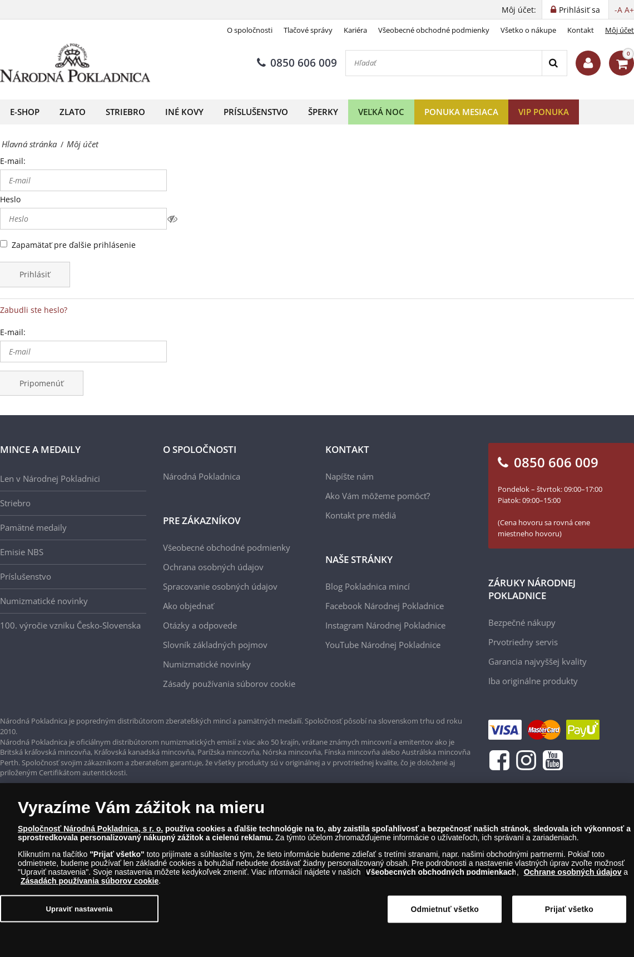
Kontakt (580, 30)
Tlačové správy (308, 30)
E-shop (24, 111)
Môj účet (619, 30)
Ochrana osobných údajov (213, 566)
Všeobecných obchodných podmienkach (441, 877)
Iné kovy (184, 111)
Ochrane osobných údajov (573, 877)
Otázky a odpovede (200, 625)
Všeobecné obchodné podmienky (433, 30)
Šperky (323, 111)
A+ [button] (629, 9)
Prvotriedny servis (523, 641)
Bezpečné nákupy (522, 622)
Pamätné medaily (33, 527)
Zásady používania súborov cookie (229, 683)
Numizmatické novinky (44, 600)
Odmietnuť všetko (445, 914)
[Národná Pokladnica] (75, 63)
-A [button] (618, 9)
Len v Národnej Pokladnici (50, 478)
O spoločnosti (250, 30)
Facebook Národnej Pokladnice (384, 605)
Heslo (10, 199)
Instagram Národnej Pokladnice (385, 625)
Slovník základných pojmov (215, 644)
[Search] (554, 63)
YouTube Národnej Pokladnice (382, 644)
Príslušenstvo (256, 111)
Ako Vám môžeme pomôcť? (377, 495)
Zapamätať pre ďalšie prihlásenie (74, 245)
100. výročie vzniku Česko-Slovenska (70, 625)
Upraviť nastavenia (79, 914)
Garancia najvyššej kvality (537, 661)
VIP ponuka (543, 111)
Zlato (73, 111)
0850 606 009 (297, 63)
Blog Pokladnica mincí (367, 586)
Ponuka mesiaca (461, 111)
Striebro (125, 111)
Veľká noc (381, 111)
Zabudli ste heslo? (33, 310)
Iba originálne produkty (533, 680)
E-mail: (13, 161)
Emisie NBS (21, 551)
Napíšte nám (349, 476)
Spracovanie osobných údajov (220, 586)
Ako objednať (188, 605)
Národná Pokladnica (201, 476)
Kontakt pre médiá (360, 515)
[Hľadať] (444, 63)
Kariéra (355, 30)
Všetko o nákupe (528, 30)
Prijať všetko (569, 914)
